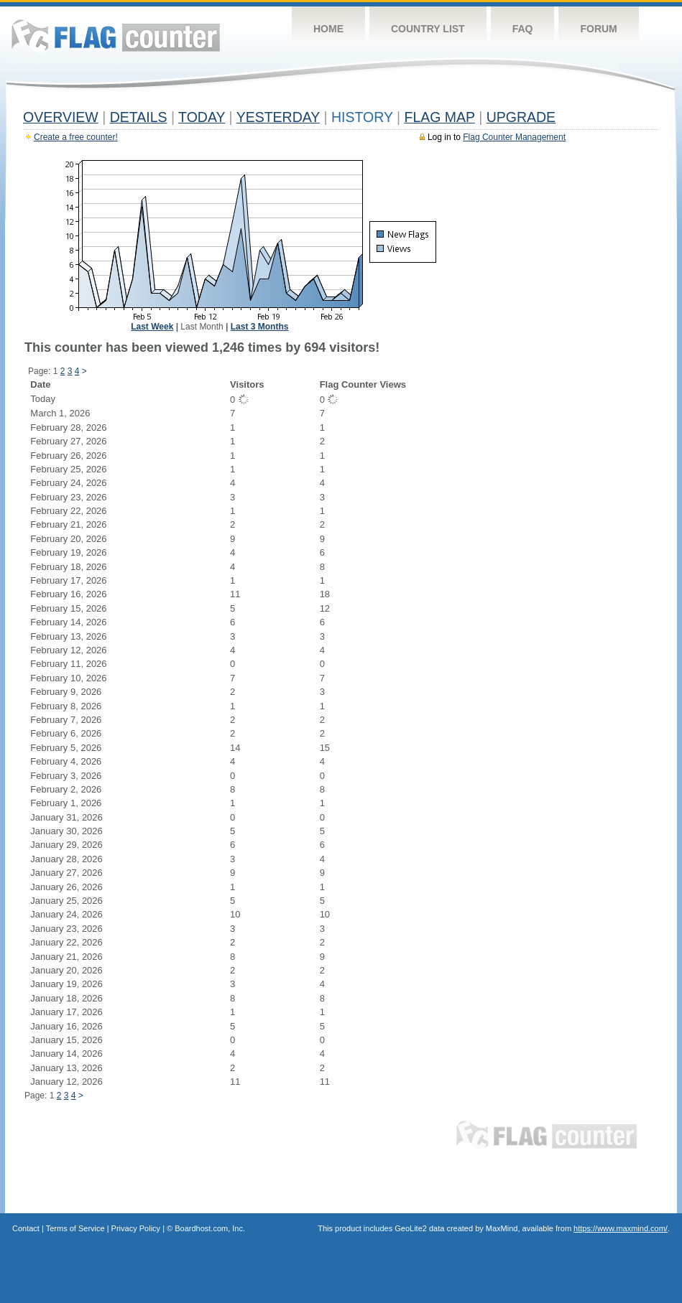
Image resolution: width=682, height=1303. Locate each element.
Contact (26, 1228)
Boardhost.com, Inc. (210, 1228)
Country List (428, 28)
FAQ (522, 28)
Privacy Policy (135, 1228)
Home (328, 28)
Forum (598, 28)
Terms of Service (75, 1228)
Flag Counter (115, 35)
